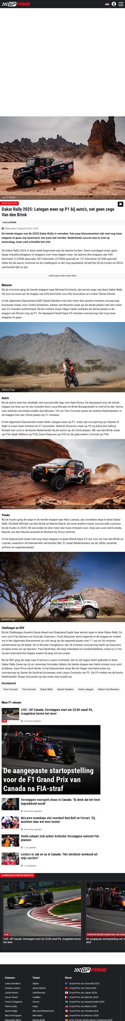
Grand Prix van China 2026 (80, 988)
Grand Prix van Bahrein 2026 (81, 997)
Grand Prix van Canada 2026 (81, 1011)
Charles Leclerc (12, 988)
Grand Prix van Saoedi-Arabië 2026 (84, 1001)
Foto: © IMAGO (8, 197)
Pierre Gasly (11, 1006)
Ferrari (36, 1001)
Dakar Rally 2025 (9, 203)
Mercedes (37, 1015)
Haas (35, 1006)
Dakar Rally (46, 689)
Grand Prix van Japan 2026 (81, 992)
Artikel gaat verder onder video (62, 275)
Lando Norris (11, 992)
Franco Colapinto (13, 1001)
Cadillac (37, 997)
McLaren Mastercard (43, 1011)
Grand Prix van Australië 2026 (82, 983)
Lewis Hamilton (13, 983)
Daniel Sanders (65, 689)
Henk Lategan (85, 689)
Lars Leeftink (9, 222)
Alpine (36, 983)
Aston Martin (39, 988)
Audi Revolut (39, 992)
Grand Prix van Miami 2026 (81, 1006)
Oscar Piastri (11, 997)
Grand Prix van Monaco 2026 (82, 1015)
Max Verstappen (13, 1015)
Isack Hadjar (11, 1011)
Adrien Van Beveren (108, 689)
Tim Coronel (29, 689)
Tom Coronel (10, 689)
